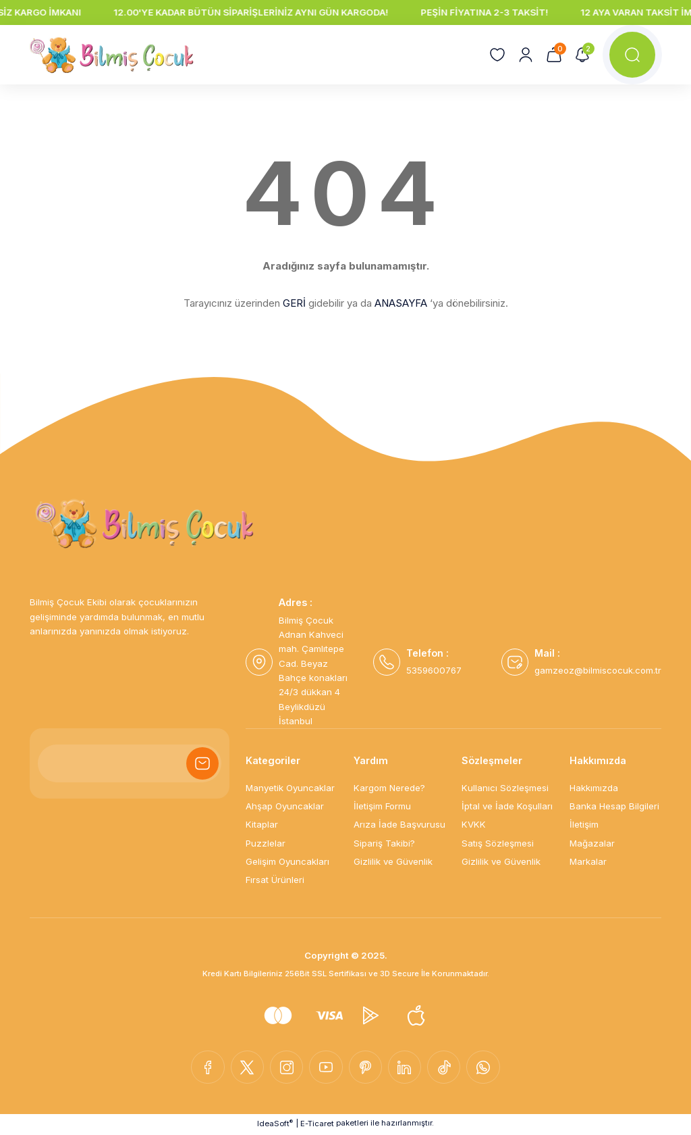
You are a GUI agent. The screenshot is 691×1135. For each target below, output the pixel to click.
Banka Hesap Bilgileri (614, 806)
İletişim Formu (382, 806)
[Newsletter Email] (129, 763)
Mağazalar (592, 843)
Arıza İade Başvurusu (399, 824)
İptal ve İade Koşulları (507, 806)
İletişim (584, 824)
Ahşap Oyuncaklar (285, 806)
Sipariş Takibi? (384, 843)
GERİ (294, 303)
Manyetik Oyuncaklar (290, 787)
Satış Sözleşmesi (498, 843)
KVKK (474, 824)
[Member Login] (525, 55)
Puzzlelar (265, 843)
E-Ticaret (317, 1125)
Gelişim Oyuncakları (287, 861)
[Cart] (553, 55)
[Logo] (112, 55)
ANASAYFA (401, 303)
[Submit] (202, 763)
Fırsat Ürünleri (275, 879)
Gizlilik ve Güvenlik (393, 861)
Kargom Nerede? (389, 787)
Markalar (588, 861)
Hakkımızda (594, 787)
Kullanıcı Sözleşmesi (505, 787)
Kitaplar (262, 824)
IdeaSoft (275, 1124)
